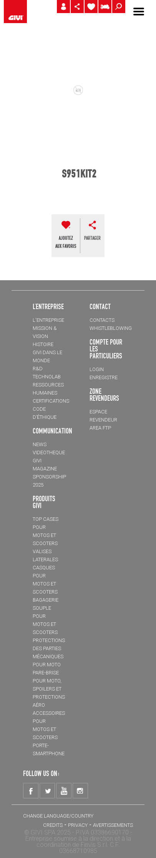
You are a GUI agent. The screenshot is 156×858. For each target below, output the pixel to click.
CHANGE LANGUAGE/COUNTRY (58, 816)
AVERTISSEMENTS (113, 825)
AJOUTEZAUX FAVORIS (65, 242)
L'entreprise (48, 320)
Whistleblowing (111, 328)
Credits (53, 825)
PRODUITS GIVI (44, 502)
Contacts (102, 320)
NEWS (39, 444)
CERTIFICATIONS (51, 401)
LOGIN (97, 369)
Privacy (78, 825)
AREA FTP (100, 428)
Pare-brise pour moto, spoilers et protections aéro (49, 689)
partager (92, 238)
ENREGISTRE (104, 377)
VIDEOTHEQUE (49, 452)
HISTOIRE (43, 344)
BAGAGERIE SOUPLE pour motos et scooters (45, 616)
